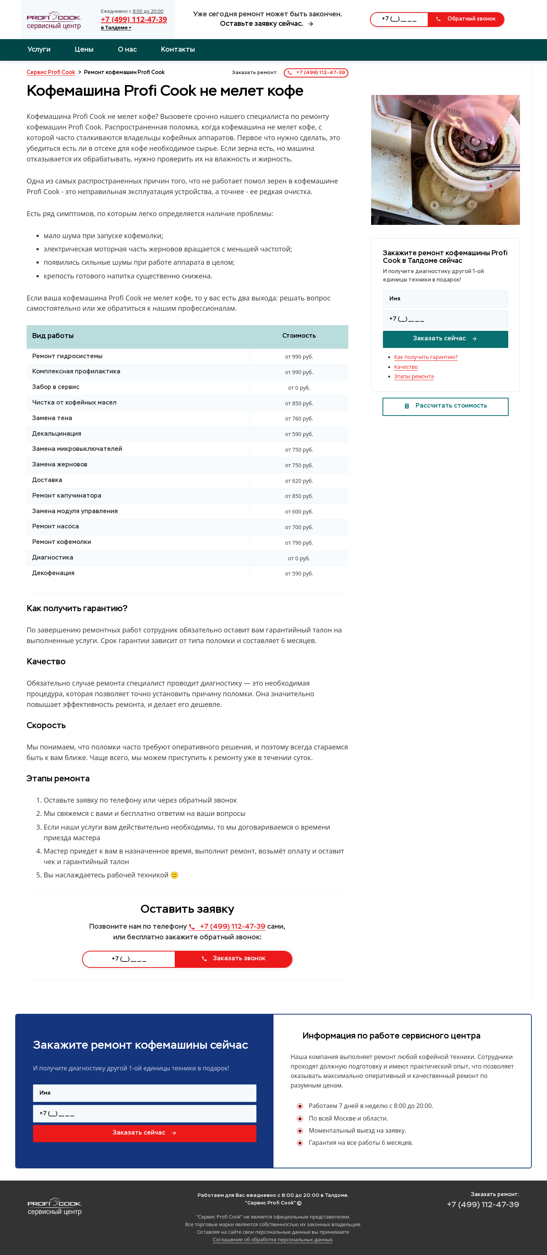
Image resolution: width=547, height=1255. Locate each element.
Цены (84, 49)
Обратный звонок (466, 19)
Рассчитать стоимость (445, 406)
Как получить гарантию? (426, 356)
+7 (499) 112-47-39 (134, 19)
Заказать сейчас (445, 339)
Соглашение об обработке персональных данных (272, 1239)
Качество (406, 366)
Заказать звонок (233, 959)
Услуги (39, 49)
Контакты (178, 49)
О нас (127, 49)
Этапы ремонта (414, 376)
